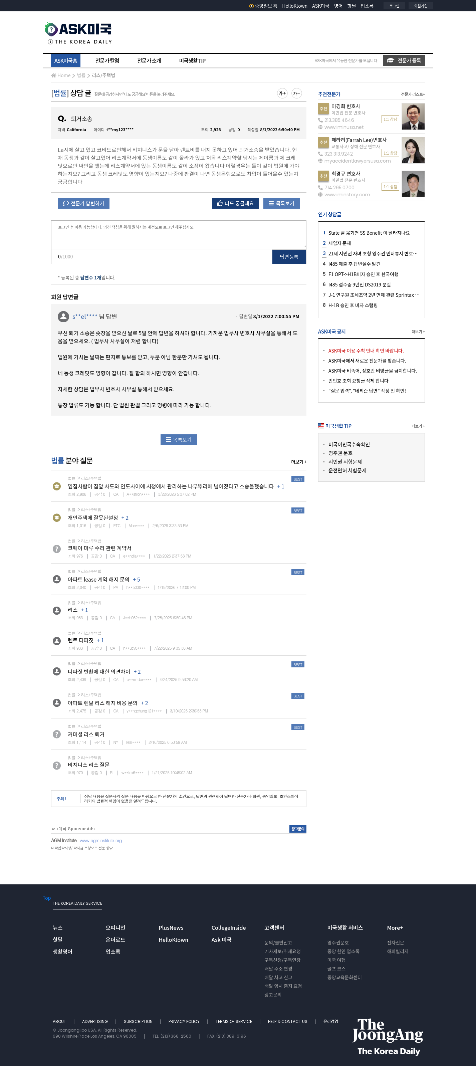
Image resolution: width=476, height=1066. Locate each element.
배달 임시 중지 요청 (283, 986)
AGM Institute (63, 840)
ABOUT (60, 1021)
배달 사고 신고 (278, 977)
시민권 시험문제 (345, 461)
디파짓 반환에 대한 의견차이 (99, 671)
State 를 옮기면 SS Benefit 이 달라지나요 (369, 232)
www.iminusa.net (341, 127)
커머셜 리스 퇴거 (86, 734)
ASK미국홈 (65, 60)
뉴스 (57, 927)
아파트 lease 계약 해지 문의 (99, 579)
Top (47, 897)
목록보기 (281, 203)
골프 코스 (336, 968)
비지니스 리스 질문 (88, 765)
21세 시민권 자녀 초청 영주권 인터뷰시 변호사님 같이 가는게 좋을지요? (397, 253)
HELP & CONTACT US (288, 1021)
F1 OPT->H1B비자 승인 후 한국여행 (363, 274)
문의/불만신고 (278, 942)
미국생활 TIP (192, 60)
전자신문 (395, 942)
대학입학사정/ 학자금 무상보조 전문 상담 (81, 847)
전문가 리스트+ (413, 94)
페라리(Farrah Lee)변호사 (359, 139)
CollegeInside (229, 927)
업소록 (367, 5)
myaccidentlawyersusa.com (354, 161)
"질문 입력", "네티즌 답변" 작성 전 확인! (367, 390)
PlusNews (171, 927)
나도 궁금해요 (235, 203)
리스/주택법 (103, 75)
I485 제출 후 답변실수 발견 (354, 263)
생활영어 (62, 951)
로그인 (394, 5)
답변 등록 (289, 256)
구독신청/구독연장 (282, 959)
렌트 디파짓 (80, 640)
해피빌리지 (397, 951)
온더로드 (116, 939)
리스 (72, 610)
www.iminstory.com (344, 194)
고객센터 (274, 927)
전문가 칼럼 (107, 60)
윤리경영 (330, 1021)
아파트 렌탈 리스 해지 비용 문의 (103, 703)
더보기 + (298, 461)
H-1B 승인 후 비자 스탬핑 (353, 305)
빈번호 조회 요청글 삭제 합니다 (358, 380)
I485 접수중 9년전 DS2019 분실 (359, 284)
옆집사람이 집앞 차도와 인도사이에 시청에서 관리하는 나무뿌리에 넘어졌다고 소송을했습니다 (171, 486)
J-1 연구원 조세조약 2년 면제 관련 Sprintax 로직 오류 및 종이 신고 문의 (397, 294)
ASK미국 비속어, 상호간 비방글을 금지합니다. (372, 370)
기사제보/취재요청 (282, 951)
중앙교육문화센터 (344, 977)
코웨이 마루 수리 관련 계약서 (100, 548)
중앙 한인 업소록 (343, 951)
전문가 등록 (404, 60)
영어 (338, 5)
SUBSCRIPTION (139, 1021)
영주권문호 (338, 942)
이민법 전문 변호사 (348, 113)
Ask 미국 (222, 939)
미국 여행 (336, 959)
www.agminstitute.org (101, 840)
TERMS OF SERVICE (234, 1021)
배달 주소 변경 (278, 968)
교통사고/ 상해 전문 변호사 (355, 146)
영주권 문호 (340, 452)
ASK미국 (320, 5)
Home (60, 75)
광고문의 (273, 994)
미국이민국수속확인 (349, 444)
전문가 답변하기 (83, 203)
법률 (81, 75)
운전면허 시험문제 (347, 470)
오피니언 (116, 927)
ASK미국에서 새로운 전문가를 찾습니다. (367, 360)
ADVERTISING (95, 1021)
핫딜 (351, 5)
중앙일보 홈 (263, 5)
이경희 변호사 (345, 106)
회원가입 (421, 5)
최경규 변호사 (345, 173)
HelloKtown (294, 5)
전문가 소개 (149, 60)
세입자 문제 (339, 243)
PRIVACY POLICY (185, 1021)
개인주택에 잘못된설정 (93, 517)
